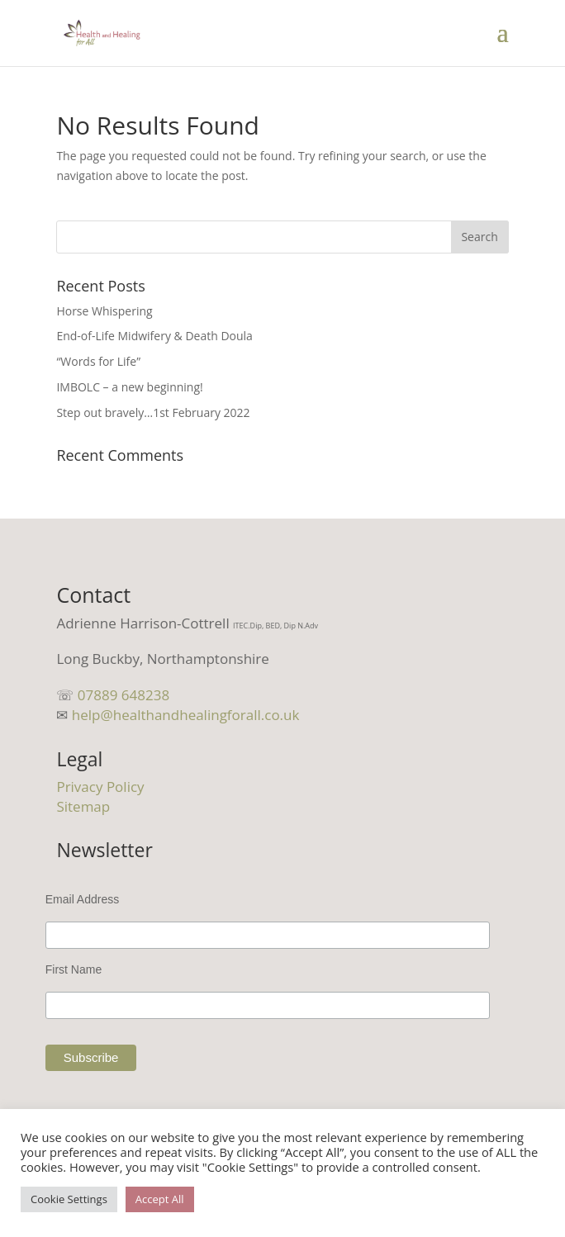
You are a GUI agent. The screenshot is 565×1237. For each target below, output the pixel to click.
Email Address (82, 899)
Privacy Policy (100, 786)
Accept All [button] (159, 1199)
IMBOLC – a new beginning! (129, 387)
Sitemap (83, 806)
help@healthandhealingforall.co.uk (186, 714)
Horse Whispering (104, 311)
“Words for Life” (98, 361)
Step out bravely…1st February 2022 (152, 412)
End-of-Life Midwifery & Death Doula (154, 336)
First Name (73, 969)
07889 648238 (123, 694)
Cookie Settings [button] (69, 1199)
